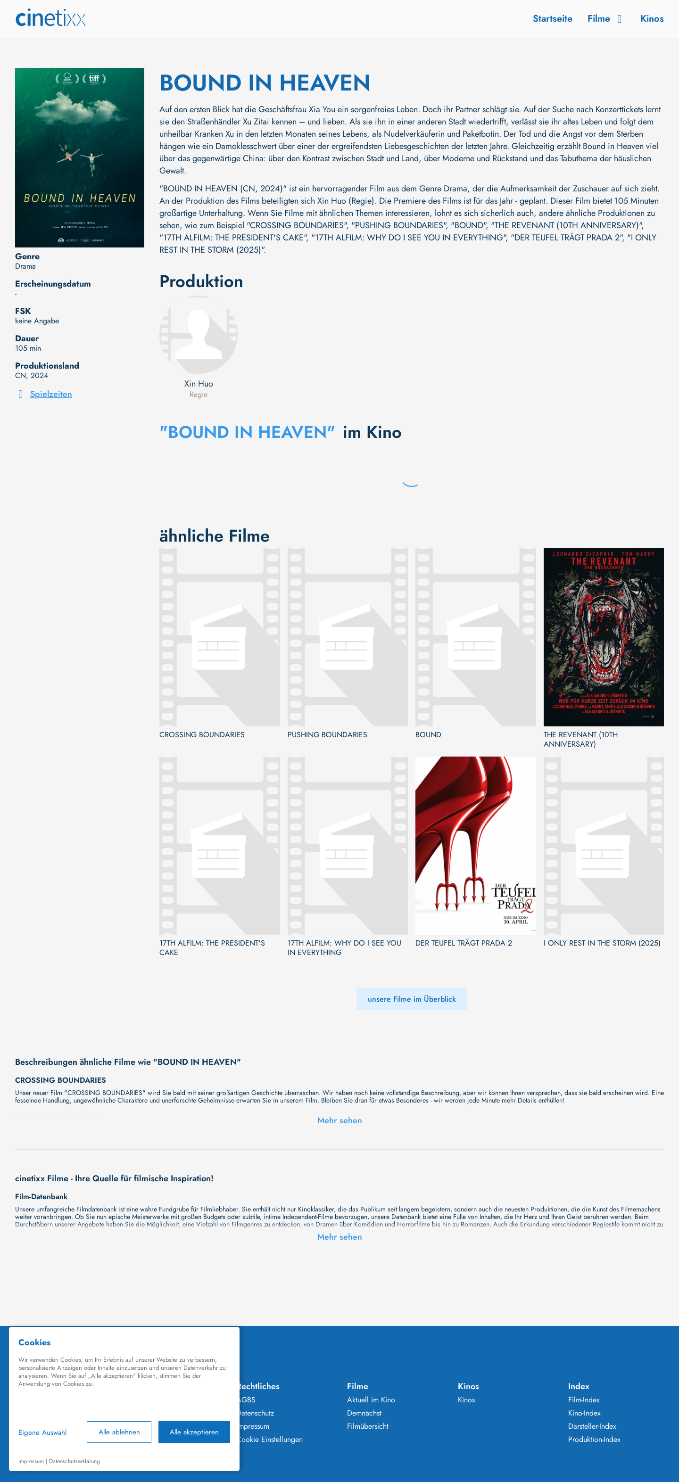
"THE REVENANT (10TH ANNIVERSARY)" (566, 225)
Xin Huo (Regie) (345, 201)
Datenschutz (255, 1413)
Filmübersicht (368, 1426)
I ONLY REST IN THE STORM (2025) (602, 943)
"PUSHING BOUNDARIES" (398, 225)
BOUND (428, 735)
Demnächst (364, 1413)
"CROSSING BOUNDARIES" (296, 225)
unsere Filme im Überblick (412, 999)
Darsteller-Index (592, 1426)
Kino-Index (584, 1413)
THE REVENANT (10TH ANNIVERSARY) (581, 739)
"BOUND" (468, 225)
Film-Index (584, 1400)
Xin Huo (198, 384)
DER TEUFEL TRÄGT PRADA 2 (463, 943)
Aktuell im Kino (371, 1400)
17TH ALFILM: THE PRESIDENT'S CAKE (212, 948)
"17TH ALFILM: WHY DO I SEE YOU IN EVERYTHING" (408, 237)
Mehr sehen (339, 1120)
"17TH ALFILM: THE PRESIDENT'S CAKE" (232, 237)
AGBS (246, 1400)
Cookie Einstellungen (269, 1439)
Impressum (252, 1426)
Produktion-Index (594, 1439)
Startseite (552, 18)
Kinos (652, 18)
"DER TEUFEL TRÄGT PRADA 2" (566, 237)
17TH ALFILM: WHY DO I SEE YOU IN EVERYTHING (344, 948)
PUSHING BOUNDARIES (327, 735)
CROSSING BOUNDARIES (202, 735)
